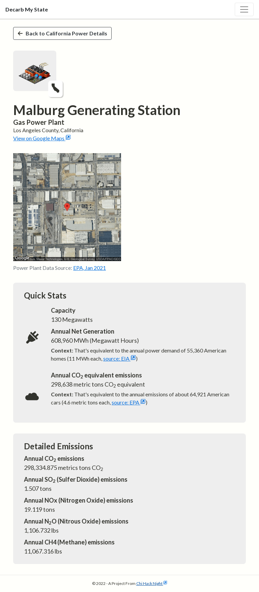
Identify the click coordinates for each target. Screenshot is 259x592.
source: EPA (129, 402)
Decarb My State (26, 9)
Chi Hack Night (151, 583)
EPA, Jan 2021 (89, 267)
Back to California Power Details (62, 33)
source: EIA (119, 358)
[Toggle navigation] (244, 9)
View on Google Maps (42, 138)
